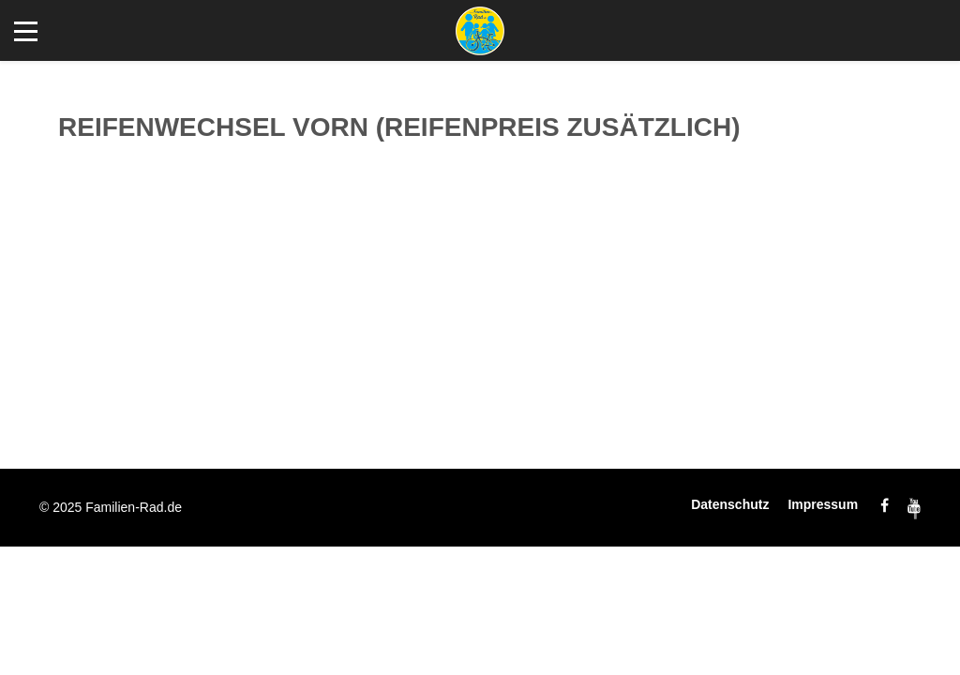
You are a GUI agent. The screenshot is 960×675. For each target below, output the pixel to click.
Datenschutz (730, 504)
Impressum (823, 504)
